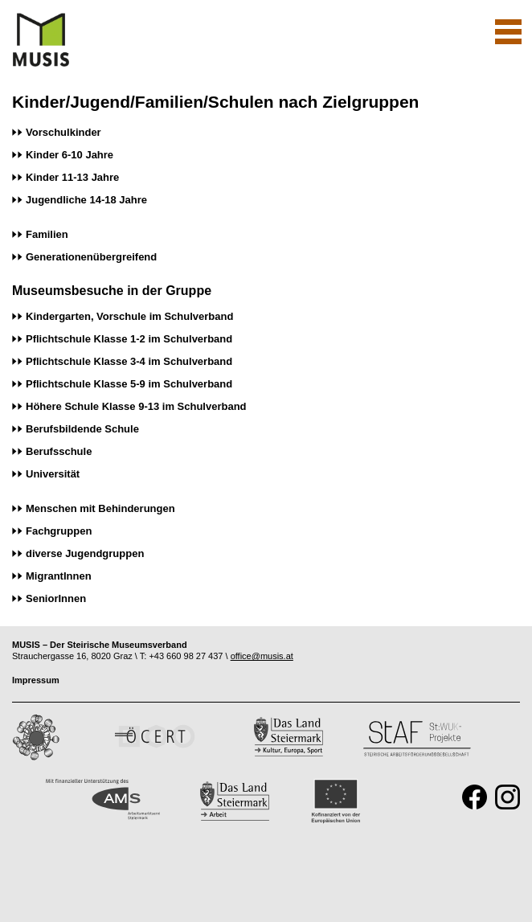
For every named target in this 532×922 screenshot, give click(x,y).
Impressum (35, 680)
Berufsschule (59, 451)
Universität (53, 474)
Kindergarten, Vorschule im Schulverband (129, 316)
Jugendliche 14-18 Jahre (86, 200)
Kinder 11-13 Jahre (72, 177)
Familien (47, 234)
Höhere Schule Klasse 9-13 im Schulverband (136, 406)
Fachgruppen (59, 531)
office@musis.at (262, 656)
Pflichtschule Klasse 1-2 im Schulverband (129, 339)
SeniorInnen (56, 598)
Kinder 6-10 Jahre (69, 155)
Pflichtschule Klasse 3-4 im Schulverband (129, 361)
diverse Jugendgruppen (85, 553)
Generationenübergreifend (91, 257)
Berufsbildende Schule (82, 429)
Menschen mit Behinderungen (100, 508)
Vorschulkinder (63, 132)
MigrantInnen (59, 576)
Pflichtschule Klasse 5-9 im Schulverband (129, 384)
